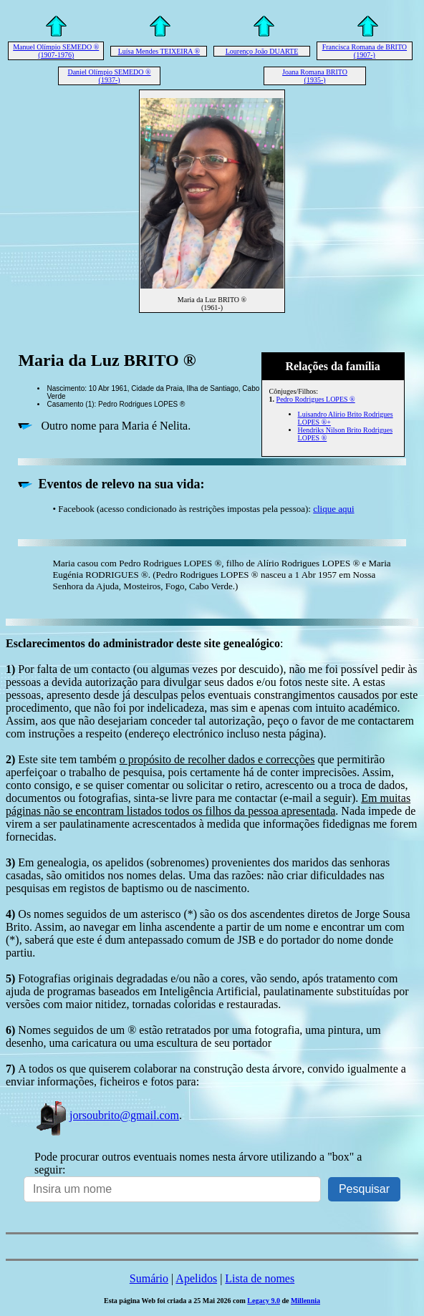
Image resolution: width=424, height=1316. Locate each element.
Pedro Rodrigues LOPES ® (315, 399)
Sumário (149, 1278)
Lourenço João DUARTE (262, 51)
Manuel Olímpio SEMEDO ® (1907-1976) (56, 51)
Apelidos (196, 1278)
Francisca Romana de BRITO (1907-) (364, 51)
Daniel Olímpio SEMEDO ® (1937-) (108, 76)
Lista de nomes (259, 1278)
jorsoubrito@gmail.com (106, 1115)
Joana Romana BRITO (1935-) (314, 76)
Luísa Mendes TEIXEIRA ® (159, 51)
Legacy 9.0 (263, 1301)
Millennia (305, 1301)
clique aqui (333, 508)
